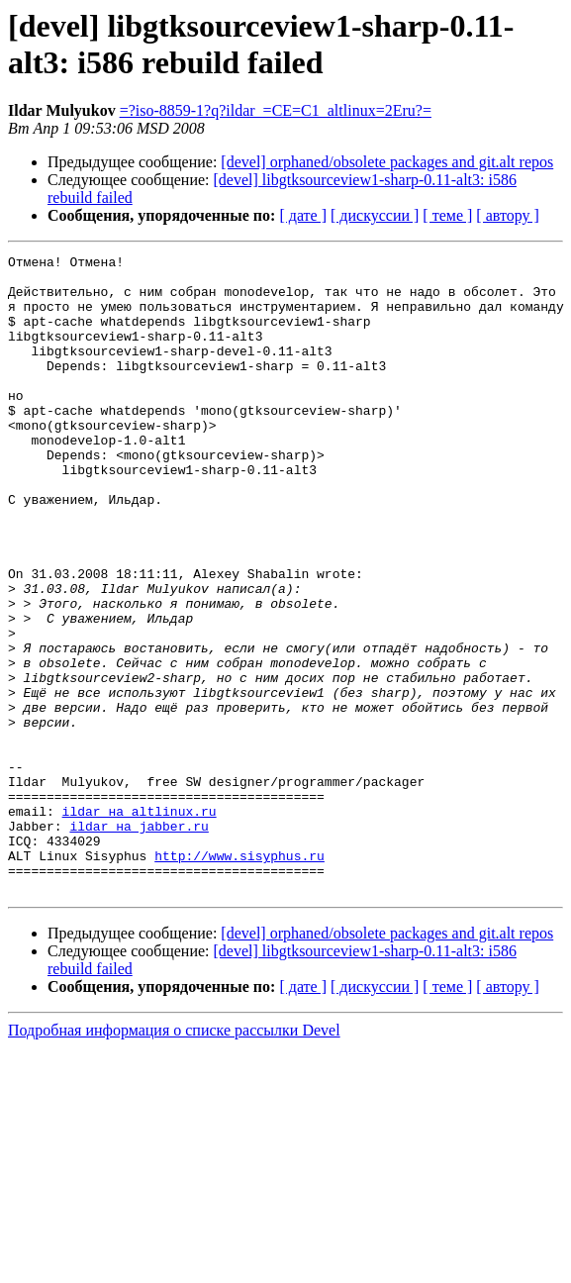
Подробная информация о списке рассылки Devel (174, 1157)
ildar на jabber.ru (138, 941)
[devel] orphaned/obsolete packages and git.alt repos (387, 161)
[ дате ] (303, 215)
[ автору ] (507, 215)
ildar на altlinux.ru (139, 924)
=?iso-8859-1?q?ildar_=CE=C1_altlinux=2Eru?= (275, 110)
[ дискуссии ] (375, 215)
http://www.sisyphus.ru (239, 977)
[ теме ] (447, 215)
